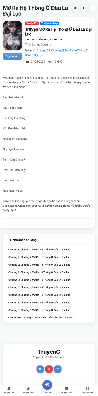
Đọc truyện (12, 56)
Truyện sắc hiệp (49, 23)
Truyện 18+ (32, 23)
